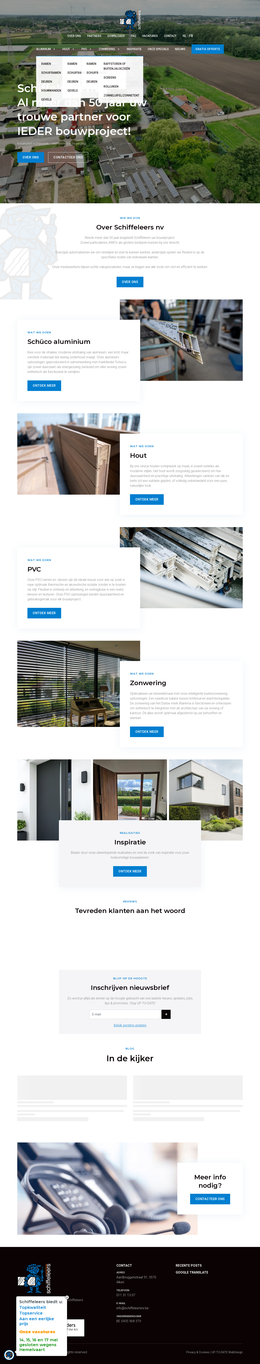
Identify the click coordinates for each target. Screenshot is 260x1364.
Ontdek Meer (44, 386)
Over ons (31, 157)
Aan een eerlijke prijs (36, 1321)
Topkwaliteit (32, 1307)
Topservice (31, 1313)
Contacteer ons (68, 157)
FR (191, 36)
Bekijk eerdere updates (130, 1025)
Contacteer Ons (210, 1199)
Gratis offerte (207, 49)
